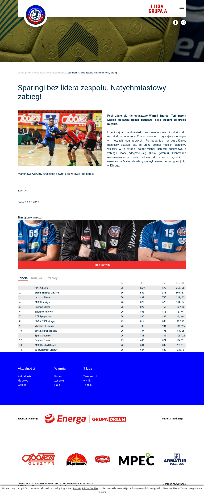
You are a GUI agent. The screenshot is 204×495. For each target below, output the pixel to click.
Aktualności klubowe (56, 73)
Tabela (87, 385)
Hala (57, 385)
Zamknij (102, 492)
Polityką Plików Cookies (85, 488)
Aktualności (39, 73)
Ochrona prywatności (174, 484)
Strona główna (25, 73)
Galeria (22, 385)
